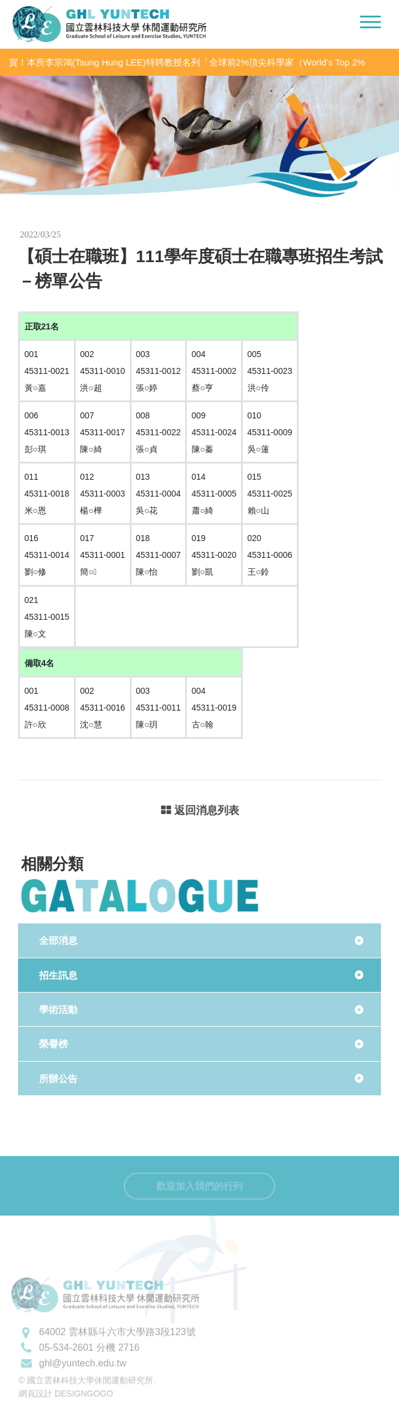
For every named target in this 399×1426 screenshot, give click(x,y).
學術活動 (58, 1010)
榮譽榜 (53, 1044)
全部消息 (58, 940)
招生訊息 (58, 975)
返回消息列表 (200, 812)
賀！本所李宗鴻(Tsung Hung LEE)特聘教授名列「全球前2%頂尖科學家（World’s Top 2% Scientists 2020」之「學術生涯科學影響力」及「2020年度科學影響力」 (187, 63)
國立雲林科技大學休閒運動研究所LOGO (108, 24)
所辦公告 (58, 1079)
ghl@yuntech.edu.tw (82, 1379)
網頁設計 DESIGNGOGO (66, 1410)
